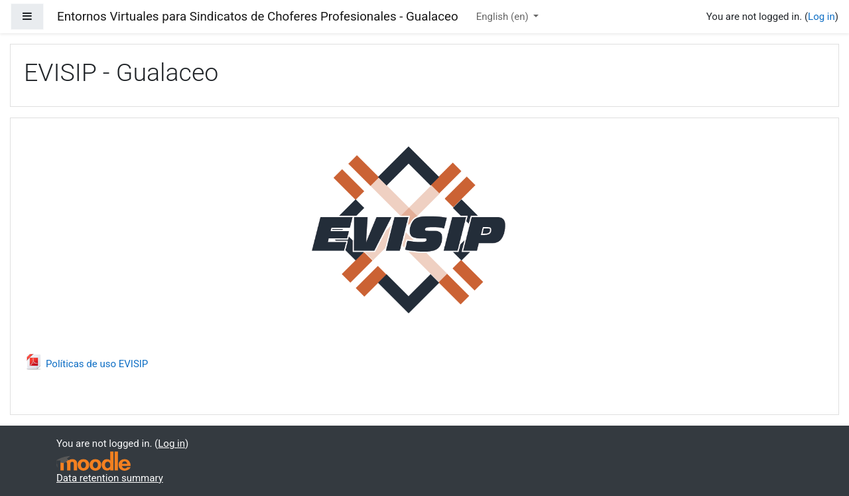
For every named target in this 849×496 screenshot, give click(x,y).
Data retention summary (109, 478)
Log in (821, 17)
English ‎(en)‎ (503, 17)
